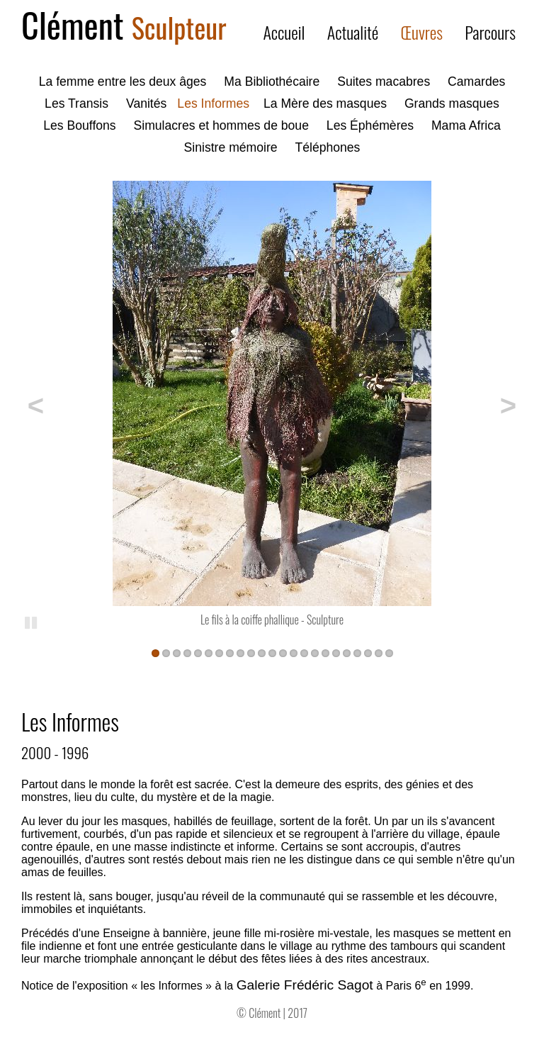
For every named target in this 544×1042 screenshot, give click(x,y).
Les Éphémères (370, 125)
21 (368, 652)
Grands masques (451, 103)
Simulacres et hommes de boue (221, 125)
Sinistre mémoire (231, 147)
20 (357, 652)
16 (315, 652)
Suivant (501, 403)
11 (262, 652)
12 (272, 652)
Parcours (490, 32)
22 (378, 652)
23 (389, 652)
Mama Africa (466, 125)
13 (283, 652)
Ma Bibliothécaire (271, 81)
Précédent (42, 403)
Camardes (476, 81)
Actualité (353, 32)
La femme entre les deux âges (123, 81)
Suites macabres (383, 81)
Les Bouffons (79, 125)
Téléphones (327, 147)
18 (336, 652)
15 (304, 652)
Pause (32, 622)
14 (294, 652)
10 (251, 652)
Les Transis (76, 103)
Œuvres (422, 32)
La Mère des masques (325, 103)
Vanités (146, 103)
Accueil (284, 32)
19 (347, 652)
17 (325, 652)
